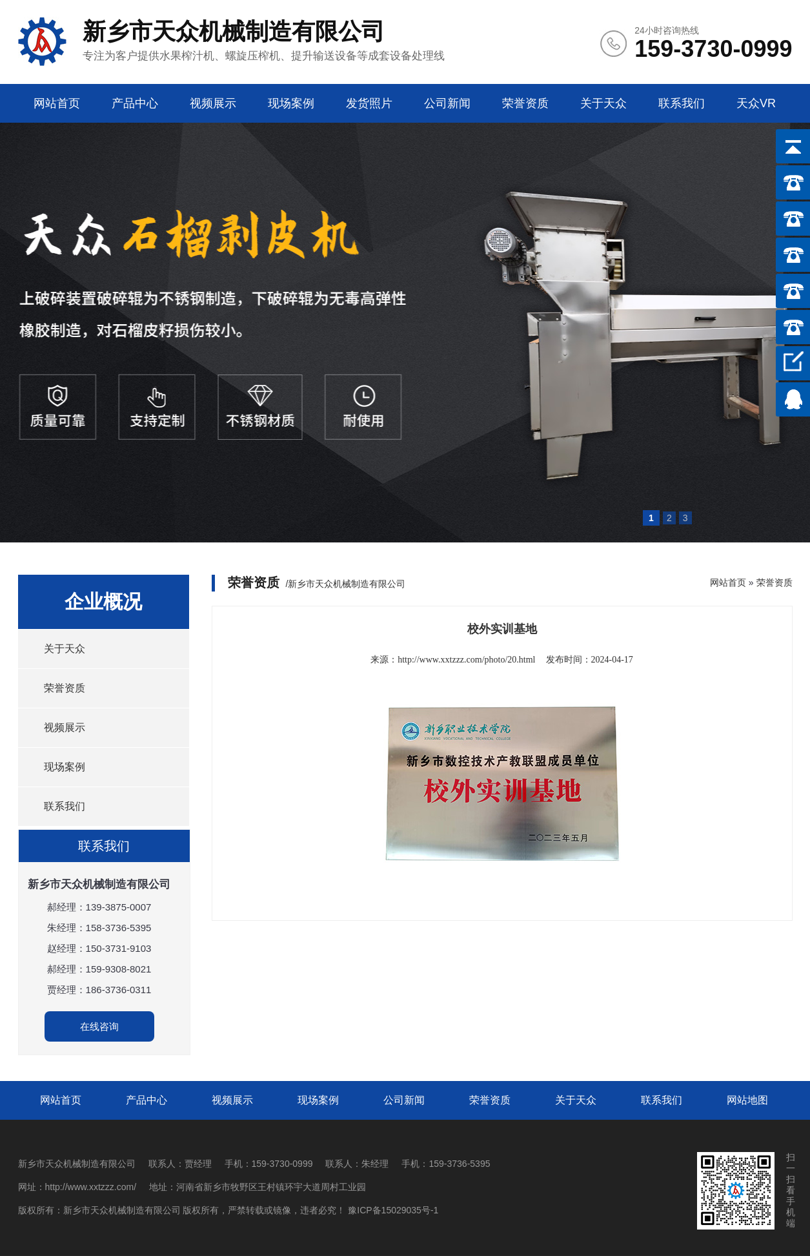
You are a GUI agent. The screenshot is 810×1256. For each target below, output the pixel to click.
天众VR (756, 103)
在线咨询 (99, 1026)
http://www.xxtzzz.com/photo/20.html (466, 659)
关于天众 (603, 103)
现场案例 (291, 103)
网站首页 (57, 103)
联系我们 (681, 103)
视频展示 (213, 103)
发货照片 (369, 103)
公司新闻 (447, 103)
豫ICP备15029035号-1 (393, 1210)
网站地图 (747, 1100)
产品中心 (135, 103)
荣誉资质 (525, 103)
